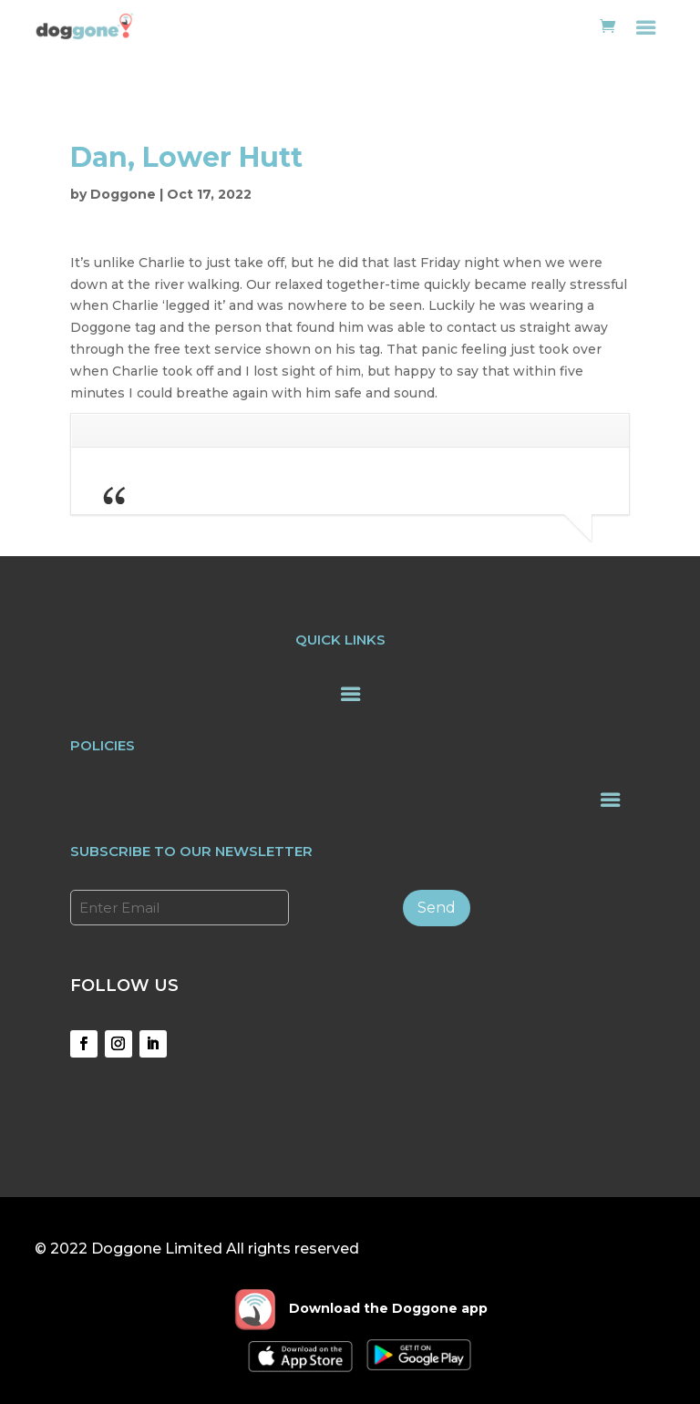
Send (436, 907)
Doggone (123, 194)
